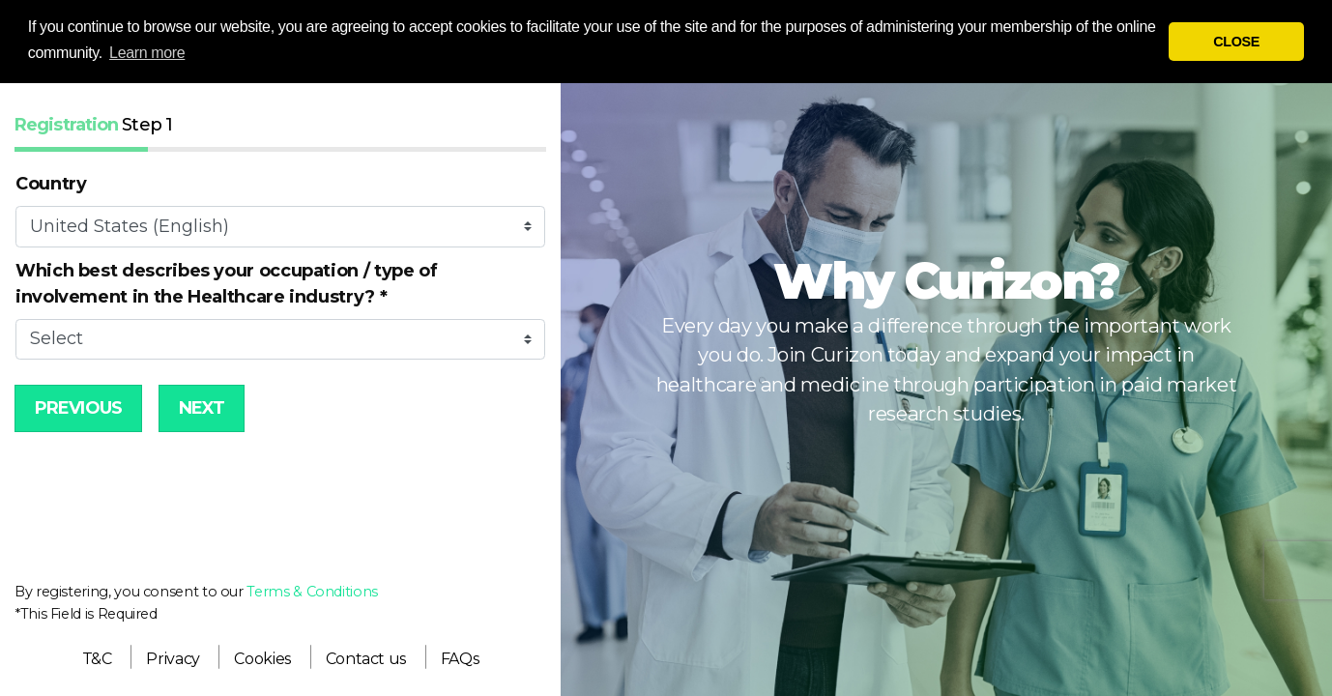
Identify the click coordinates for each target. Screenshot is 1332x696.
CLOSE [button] (1236, 41)
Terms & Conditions (312, 591)
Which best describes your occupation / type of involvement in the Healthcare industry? (226, 283)
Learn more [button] (147, 52)
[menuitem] (97, 658)
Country (50, 183)
